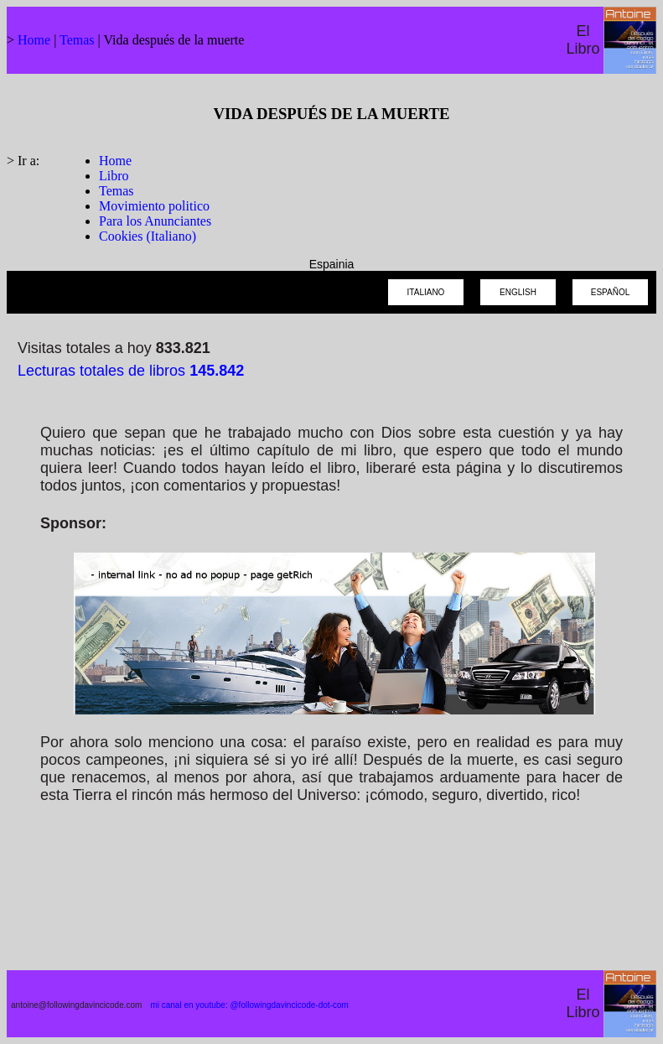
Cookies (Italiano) (147, 236)
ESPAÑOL (610, 292)
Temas (77, 40)
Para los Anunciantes (155, 221)
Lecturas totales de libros (131, 370)
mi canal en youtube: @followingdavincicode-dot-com (249, 1005)
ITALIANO (426, 292)
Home (34, 40)
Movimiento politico (154, 206)
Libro (114, 176)
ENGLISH (518, 292)
